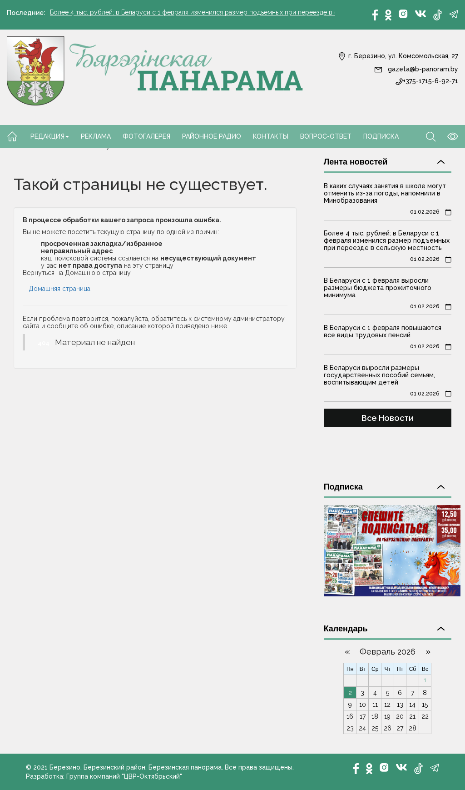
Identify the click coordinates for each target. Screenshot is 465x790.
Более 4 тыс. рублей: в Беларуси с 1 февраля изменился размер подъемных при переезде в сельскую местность (223, 12)
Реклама (96, 136)
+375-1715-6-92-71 (427, 81)
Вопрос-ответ (325, 136)
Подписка (381, 136)
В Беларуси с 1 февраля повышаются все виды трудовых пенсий (382, 331)
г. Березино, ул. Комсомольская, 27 (397, 56)
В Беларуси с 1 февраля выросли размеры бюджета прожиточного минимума (377, 288)
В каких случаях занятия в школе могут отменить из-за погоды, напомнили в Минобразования (385, 193)
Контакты (270, 136)
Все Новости (387, 418)
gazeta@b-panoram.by (416, 69)
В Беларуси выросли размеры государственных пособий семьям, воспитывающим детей (379, 375)
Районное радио (211, 136)
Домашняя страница (59, 288)
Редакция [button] (49, 136)
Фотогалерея (146, 136)
